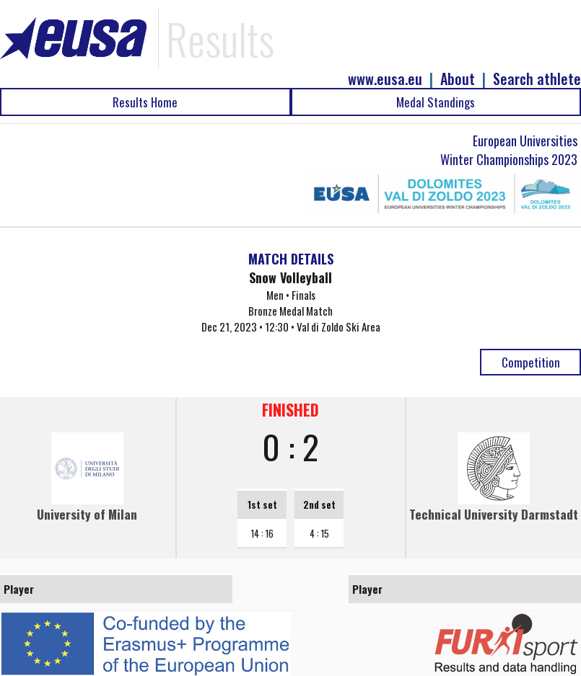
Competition (531, 362)
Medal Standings (435, 102)
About (457, 79)
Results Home (145, 102)
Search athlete (537, 79)
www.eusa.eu (385, 79)
